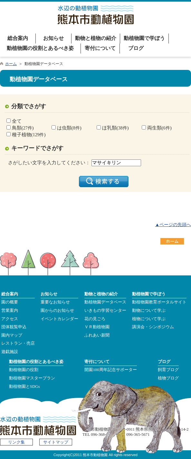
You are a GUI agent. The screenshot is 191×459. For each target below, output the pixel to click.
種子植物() (28, 134)
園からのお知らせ (57, 310)
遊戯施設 (9, 351)
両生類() (159, 127)
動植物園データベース (105, 302)
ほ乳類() (115, 127)
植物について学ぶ (149, 319)
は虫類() (68, 127)
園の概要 (9, 302)
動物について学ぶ (149, 310)
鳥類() (22, 127)
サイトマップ (55, 442)
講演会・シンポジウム (153, 327)
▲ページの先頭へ (173, 224)
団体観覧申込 (13, 327)
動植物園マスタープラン (32, 378)
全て (16, 121)
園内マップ (11, 335)
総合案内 (17, 38)
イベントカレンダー (59, 319)
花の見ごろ (94, 319)
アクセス (9, 319)
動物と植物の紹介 (95, 38)
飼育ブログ (168, 370)
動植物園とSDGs (24, 386)
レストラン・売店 (18, 343)
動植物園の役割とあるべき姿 (40, 48)
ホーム (11, 64)
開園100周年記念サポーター (110, 370)
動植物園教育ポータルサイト (159, 302)
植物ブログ (168, 378)
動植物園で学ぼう (144, 38)
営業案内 (9, 310)
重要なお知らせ (55, 302)
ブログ (136, 48)
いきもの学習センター (105, 310)
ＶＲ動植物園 (97, 327)
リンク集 (16, 442)
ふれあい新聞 (97, 335)
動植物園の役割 (23, 370)
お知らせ (53, 38)
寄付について (100, 48)
